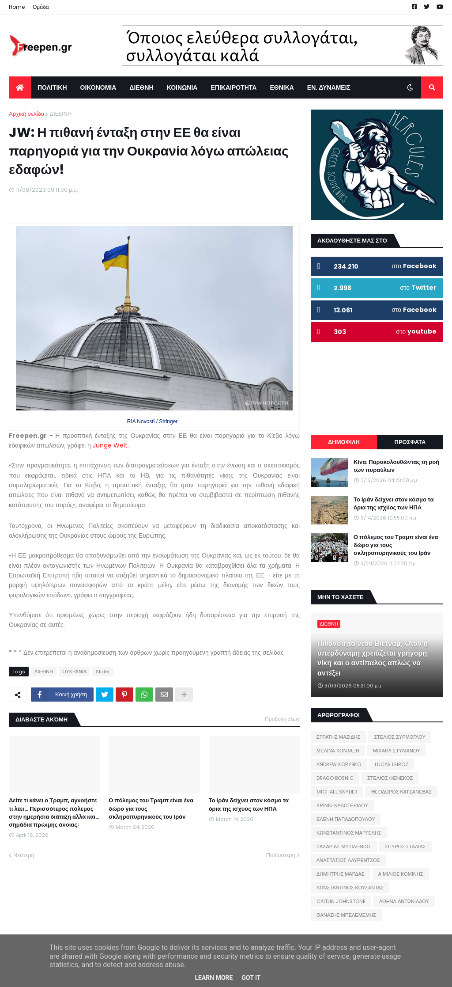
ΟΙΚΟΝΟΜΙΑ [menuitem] (98, 87)
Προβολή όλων (282, 719)
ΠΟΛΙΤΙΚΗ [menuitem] (52, 87)
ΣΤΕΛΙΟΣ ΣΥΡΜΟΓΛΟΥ (400, 736)
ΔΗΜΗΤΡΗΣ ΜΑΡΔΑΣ (340, 873)
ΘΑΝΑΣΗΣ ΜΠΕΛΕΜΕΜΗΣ (346, 915)
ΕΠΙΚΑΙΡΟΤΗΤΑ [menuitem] (233, 87)
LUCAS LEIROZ (391, 764)
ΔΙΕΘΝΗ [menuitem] (141, 87)
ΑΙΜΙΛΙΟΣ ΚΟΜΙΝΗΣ (400, 873)
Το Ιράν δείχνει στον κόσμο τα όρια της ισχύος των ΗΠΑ (249, 804)
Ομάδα (41, 7)
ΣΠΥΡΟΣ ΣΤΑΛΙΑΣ (405, 846)
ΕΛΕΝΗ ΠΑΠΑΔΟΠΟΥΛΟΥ (345, 819)
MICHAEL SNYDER (337, 791)
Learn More (214, 977)
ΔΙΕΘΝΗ (60, 114)
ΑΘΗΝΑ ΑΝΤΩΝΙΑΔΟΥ (404, 901)
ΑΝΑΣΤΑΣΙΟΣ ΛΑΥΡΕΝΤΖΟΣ (348, 860)
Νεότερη (23, 855)
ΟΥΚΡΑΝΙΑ (74, 671)
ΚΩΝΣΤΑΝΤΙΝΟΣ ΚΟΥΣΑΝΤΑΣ (350, 887)
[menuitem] (20, 87)
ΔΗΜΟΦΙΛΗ (344, 442)
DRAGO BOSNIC (335, 778)
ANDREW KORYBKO (338, 764)
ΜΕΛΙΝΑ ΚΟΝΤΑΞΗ (337, 750)
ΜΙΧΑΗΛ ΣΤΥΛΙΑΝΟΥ (396, 750)
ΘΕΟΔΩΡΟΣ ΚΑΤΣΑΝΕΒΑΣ (401, 791)
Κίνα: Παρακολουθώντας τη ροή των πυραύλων (396, 466)
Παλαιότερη (280, 855)
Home (17, 7)
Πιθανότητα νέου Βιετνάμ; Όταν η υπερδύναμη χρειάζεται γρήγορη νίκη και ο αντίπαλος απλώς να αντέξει (372, 658)
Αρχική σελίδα (26, 114)
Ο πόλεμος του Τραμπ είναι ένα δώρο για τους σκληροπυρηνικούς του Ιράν (151, 808)
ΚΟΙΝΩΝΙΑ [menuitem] (182, 87)
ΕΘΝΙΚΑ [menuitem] (282, 87)
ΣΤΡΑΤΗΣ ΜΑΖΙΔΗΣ (338, 736)
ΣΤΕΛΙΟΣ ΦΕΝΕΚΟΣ (390, 778)
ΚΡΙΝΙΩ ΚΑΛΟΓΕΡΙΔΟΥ (342, 805)
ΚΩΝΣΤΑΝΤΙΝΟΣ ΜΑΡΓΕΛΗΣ (348, 832)
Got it (250, 977)
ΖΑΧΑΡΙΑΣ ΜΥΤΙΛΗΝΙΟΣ (343, 846)
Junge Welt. (111, 445)
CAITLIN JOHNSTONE (340, 901)
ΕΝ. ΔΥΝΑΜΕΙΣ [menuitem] (328, 87)
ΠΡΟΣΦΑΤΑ (410, 442)
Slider (103, 671)
